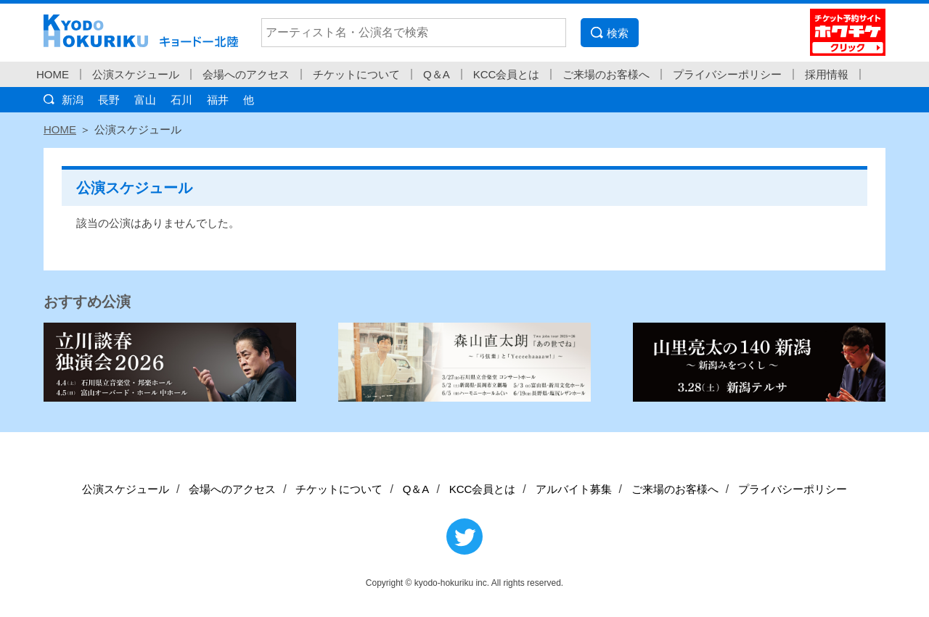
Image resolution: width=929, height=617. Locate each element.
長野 (109, 100)
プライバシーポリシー (727, 74)
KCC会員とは (506, 74)
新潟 (72, 100)
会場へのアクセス (246, 74)
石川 (181, 100)
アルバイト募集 (574, 489)
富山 (145, 100)
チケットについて (356, 74)
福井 (218, 100)
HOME (52, 74)
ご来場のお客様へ (606, 74)
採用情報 (826, 74)
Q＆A (436, 74)
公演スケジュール (135, 74)
